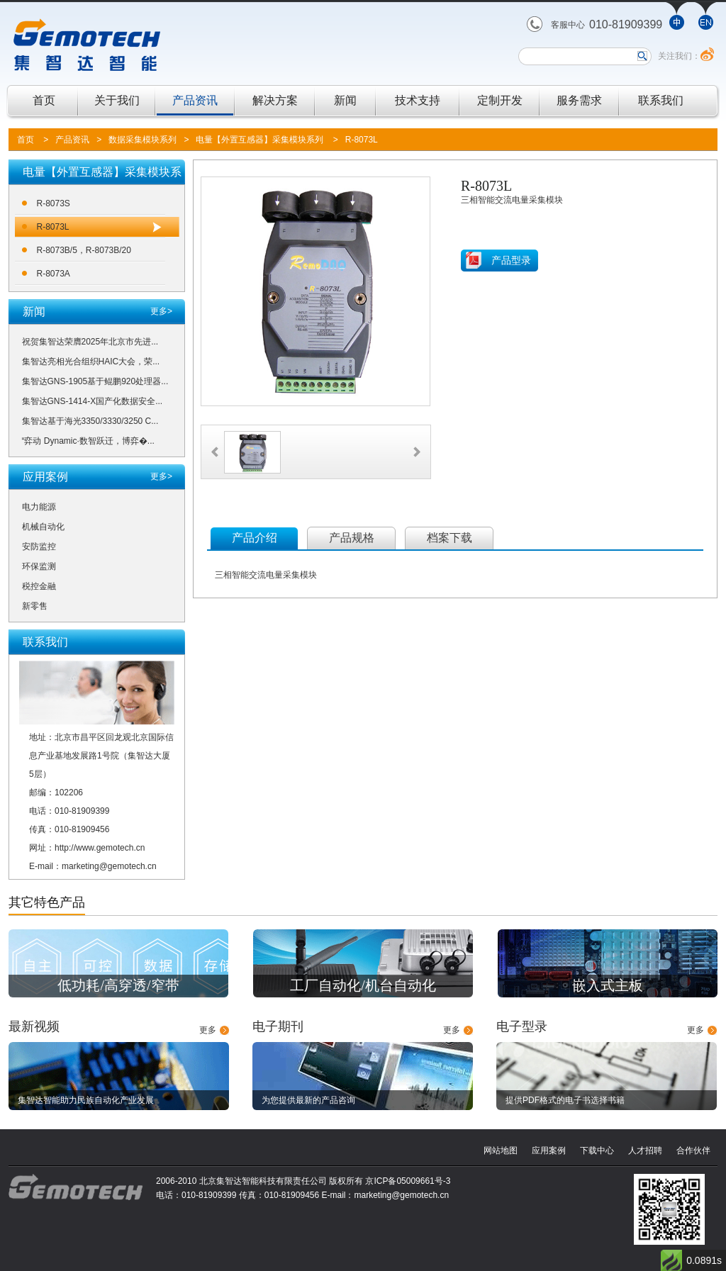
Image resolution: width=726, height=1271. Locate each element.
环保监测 (39, 566)
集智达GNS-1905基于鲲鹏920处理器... (95, 381)
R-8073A (53, 274)
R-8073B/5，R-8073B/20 (84, 250)
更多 (207, 1030)
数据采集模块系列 (142, 140)
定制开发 (500, 100)
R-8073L (361, 140)
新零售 (35, 606)
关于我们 (117, 100)
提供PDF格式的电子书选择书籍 (565, 1100)
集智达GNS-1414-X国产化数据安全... (92, 401)
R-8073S (53, 203)
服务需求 (579, 100)
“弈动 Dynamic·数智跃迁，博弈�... (88, 441)
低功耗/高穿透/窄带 (118, 985)
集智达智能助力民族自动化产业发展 (86, 1100)
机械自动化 (43, 527)
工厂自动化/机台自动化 (363, 985)
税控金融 (39, 586)
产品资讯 (195, 100)
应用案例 (549, 1150)
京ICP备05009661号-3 (407, 1181)
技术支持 (417, 100)
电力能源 (39, 507)
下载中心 (597, 1150)
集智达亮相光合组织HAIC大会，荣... (91, 361)
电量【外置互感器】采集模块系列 (259, 140)
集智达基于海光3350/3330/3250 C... (90, 421)
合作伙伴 (693, 1150)
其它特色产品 (47, 902)
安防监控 (39, 546)
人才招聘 (645, 1150)
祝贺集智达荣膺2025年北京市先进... (90, 342)
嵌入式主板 (607, 985)
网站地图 (501, 1150)
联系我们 (660, 100)
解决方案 (275, 100)
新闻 (345, 100)
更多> (161, 311)
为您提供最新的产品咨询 (308, 1100)
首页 (44, 100)
